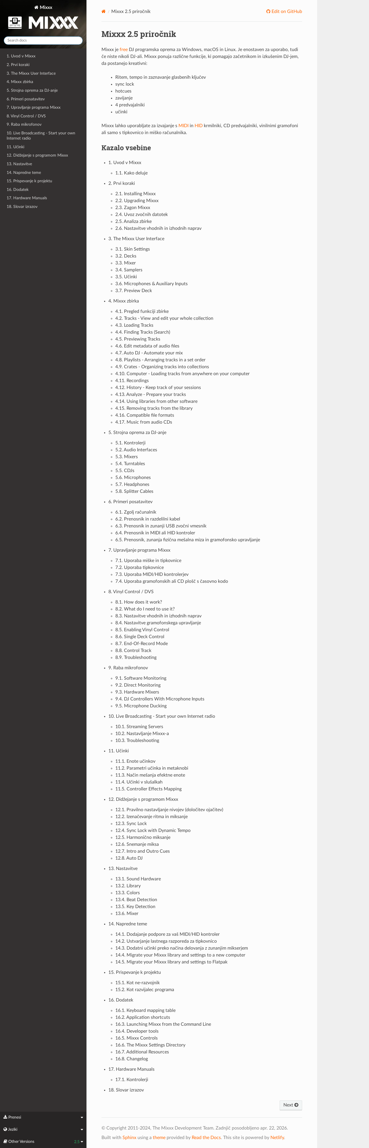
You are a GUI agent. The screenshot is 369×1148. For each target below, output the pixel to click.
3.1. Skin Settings (132, 249)
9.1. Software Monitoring (140, 678)
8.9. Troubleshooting (136, 657)
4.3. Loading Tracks (134, 325)
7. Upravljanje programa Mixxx (34, 107)
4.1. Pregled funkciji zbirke (142, 311)
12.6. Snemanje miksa (137, 844)
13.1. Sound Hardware (138, 879)
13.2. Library (128, 886)
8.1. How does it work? (138, 602)
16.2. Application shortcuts (142, 1017)
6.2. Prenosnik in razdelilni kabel (147, 519)
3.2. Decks (125, 256)
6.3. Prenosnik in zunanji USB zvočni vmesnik (160, 526)
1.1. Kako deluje (131, 173)
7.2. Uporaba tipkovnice (139, 567)
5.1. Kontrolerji (130, 443)
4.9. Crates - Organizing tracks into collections (162, 366)
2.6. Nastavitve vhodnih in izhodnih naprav (158, 228)
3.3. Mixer (125, 263)
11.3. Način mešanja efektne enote (150, 775)
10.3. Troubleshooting (137, 740)
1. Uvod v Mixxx (21, 56)
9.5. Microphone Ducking (141, 706)
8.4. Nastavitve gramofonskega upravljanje (158, 623)
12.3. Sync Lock (131, 823)
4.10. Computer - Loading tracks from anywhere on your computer (182, 373)
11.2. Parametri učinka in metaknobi (151, 768)
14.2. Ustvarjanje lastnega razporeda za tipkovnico (166, 941)
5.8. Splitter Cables (134, 491)
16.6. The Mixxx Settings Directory (150, 1045)
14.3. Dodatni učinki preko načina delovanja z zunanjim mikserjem (181, 948)
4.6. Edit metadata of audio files (147, 346)
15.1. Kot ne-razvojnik (137, 982)
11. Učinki (15, 147)
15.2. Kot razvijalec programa (144, 989)
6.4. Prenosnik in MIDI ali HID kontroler (155, 533)
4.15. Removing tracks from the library (154, 408)
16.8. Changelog (131, 1059)
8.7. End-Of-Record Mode (141, 643)
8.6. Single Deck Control (139, 636)
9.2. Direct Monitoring (138, 685)
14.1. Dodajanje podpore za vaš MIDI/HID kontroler (167, 934)
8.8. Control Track (133, 650)
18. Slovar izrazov (22, 206)
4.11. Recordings (132, 380)
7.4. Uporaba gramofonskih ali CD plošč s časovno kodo (171, 581)
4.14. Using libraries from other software (156, 401)
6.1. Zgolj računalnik (135, 512)
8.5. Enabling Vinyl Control (142, 629)
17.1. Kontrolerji (131, 1079)
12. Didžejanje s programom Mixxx (37, 155)
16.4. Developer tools (137, 1031)
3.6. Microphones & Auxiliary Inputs (151, 283)
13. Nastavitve (19, 164)
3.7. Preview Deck (133, 290)
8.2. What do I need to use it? (145, 609)
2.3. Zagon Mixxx (132, 207)
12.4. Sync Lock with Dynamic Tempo (153, 830)
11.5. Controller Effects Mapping (148, 789)
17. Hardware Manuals (27, 198)
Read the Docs (206, 1137)
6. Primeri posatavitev (26, 99)
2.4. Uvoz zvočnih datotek (141, 214)
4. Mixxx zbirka (20, 82)
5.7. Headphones (132, 484)
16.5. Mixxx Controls (136, 1038)
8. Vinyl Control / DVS (26, 116)
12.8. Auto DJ (129, 858)
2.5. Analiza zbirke (133, 221)
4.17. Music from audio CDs (143, 422)
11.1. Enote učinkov (135, 761)
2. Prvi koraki (18, 65)
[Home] (103, 11)
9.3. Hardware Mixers (137, 692)
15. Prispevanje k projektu (29, 181)
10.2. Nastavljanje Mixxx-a (142, 733)
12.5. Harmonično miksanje (142, 837)
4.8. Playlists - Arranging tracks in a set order (160, 360)
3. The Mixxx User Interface (31, 73)
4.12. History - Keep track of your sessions (158, 387)
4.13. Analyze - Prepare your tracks (150, 394)
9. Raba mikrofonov (24, 124)
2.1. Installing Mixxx (135, 193)
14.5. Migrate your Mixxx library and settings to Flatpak (171, 962)
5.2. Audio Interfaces (136, 450)
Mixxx (43, 18)
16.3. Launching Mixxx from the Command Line (163, 1024)
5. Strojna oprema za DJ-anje (32, 90)
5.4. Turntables (130, 463)
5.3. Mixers (126, 456)
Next (290, 1105)
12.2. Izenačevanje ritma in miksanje (151, 816)
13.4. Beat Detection (136, 899)
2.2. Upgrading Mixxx (137, 200)
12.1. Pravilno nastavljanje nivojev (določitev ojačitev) (169, 809)
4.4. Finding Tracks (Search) (142, 332)
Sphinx (129, 1137)
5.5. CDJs (124, 470)
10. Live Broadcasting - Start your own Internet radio (41, 135)
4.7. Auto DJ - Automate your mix (149, 353)
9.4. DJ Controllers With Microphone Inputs (159, 699)
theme (159, 1137)
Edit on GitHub (286, 11)
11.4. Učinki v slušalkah (139, 782)
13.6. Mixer (126, 913)
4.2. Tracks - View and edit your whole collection (164, 318)
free (124, 49)
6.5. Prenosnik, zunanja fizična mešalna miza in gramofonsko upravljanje (187, 540)
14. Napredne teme (24, 172)
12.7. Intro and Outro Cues (142, 851)
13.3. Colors (127, 892)
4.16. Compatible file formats (144, 415)
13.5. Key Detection (135, 906)
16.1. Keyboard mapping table (145, 1010)
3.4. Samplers (128, 270)
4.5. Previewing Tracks (137, 339)
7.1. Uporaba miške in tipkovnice (148, 560)
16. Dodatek (18, 189)
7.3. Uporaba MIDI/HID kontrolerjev (152, 574)
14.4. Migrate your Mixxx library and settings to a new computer (180, 955)
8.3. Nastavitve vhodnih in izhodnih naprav (158, 616)
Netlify (277, 1137)
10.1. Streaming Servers (139, 726)
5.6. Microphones (133, 477)
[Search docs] (43, 40)
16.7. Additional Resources (142, 1052)
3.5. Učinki (126, 277)
